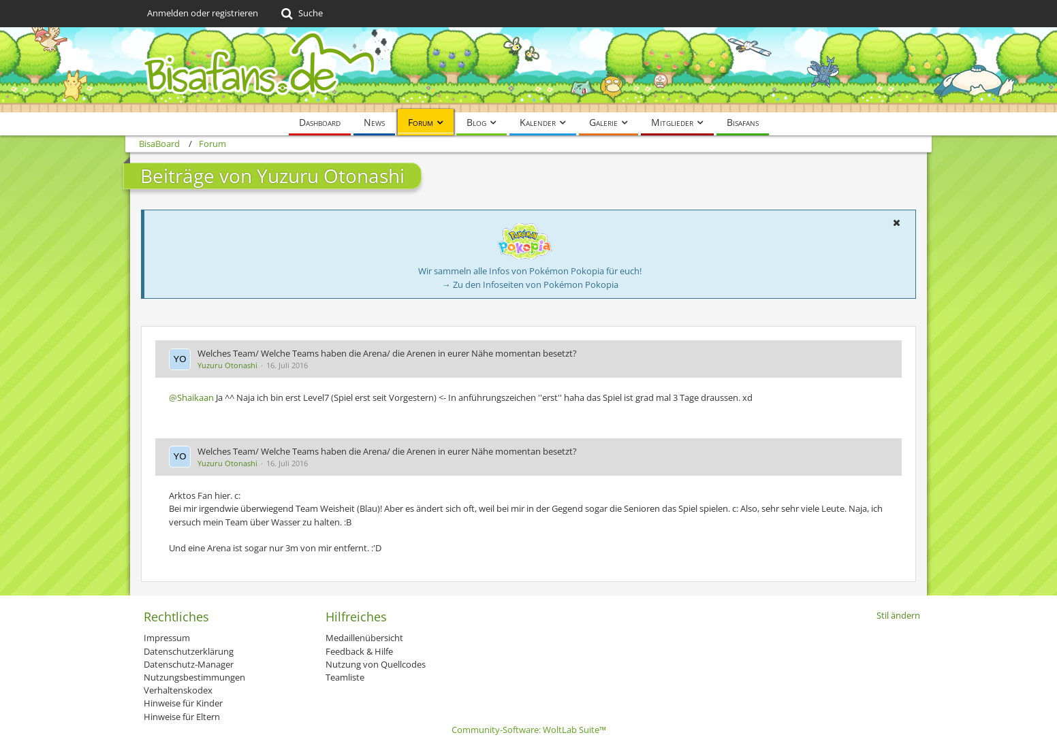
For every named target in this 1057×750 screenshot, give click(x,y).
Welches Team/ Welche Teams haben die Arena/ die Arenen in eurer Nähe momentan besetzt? (387, 353)
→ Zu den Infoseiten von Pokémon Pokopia (530, 284)
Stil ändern (898, 615)
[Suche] (300, 13)
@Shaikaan (191, 397)
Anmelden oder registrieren (202, 13)
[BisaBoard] (528, 69)
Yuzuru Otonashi (227, 365)
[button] (896, 222)
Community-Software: (529, 729)
